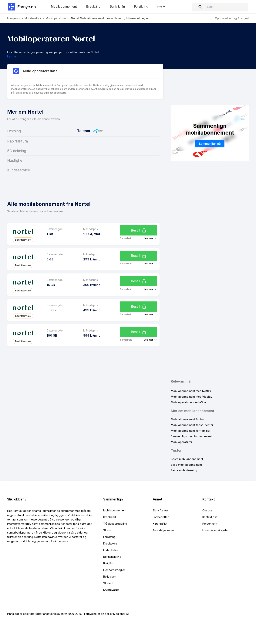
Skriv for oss (161, 510)
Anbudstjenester (163, 530)
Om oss (207, 510)
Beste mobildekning (184, 470)
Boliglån (108, 563)
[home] (23, 7)
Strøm (161, 7)
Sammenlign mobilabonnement (191, 436)
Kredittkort (110, 543)
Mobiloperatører (181, 442)
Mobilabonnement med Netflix (191, 391)
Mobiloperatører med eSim (188, 402)
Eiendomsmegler (114, 570)
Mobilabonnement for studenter (192, 425)
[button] (64, 6)
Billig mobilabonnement (186, 464)
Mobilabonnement (114, 510)
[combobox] (220, 7)
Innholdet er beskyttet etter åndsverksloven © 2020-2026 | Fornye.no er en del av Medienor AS (68, 613)
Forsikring (109, 536)
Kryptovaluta (111, 589)
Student (108, 583)
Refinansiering (112, 556)
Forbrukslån (110, 550)
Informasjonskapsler (215, 530)
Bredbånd (109, 517)
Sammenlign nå (210, 144)
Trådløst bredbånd (115, 523)
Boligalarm (109, 576)
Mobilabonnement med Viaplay (191, 396)
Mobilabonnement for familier (190, 430)
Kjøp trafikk (160, 523)
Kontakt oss (209, 517)
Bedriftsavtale (23, 239)
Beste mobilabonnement (187, 459)
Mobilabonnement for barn (188, 419)
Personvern (209, 523)
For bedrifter (161, 517)
